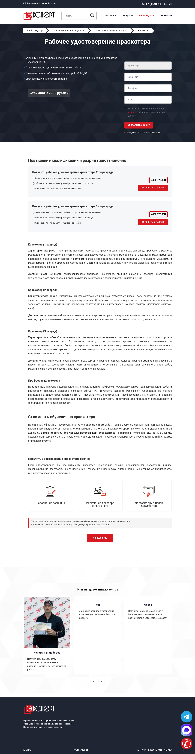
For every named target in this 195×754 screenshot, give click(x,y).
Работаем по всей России (41, 3)
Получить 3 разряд (153, 222)
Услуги (126, 15)
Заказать (100, 538)
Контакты (166, 15)
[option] (47, 635)
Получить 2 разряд (153, 188)
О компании (109, 15)
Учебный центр (145, 15)
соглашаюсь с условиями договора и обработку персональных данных (146, 112)
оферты (132, 112)
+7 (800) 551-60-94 (159, 4)
